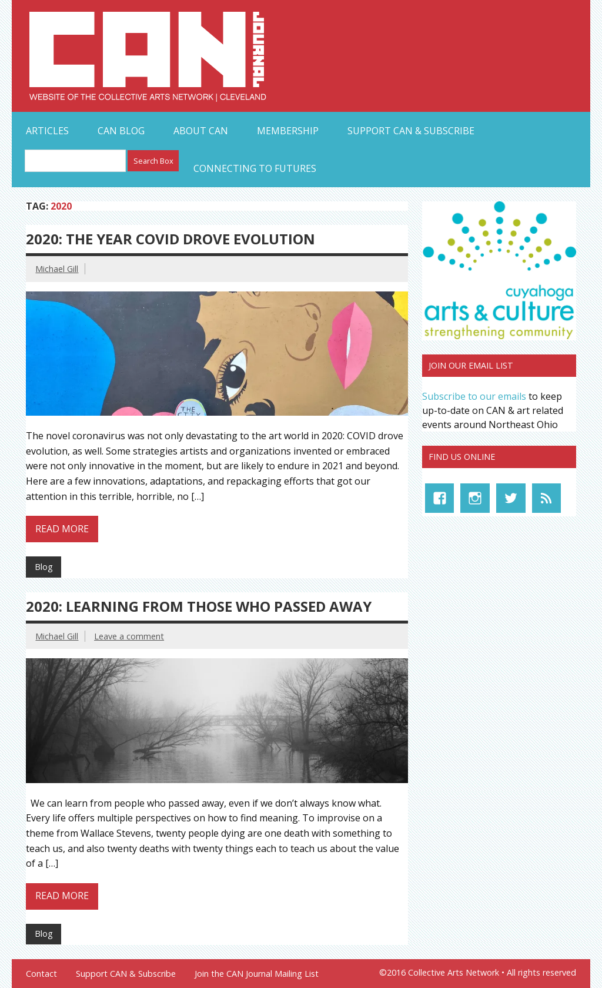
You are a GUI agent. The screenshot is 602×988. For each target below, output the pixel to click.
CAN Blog (121, 130)
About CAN (200, 130)
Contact (41, 974)
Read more (62, 528)
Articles (47, 130)
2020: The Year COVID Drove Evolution (170, 238)
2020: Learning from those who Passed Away (199, 606)
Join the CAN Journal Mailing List (257, 974)
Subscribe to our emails (474, 396)
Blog (44, 566)
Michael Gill (56, 268)
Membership (288, 130)
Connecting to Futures (254, 168)
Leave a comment (129, 636)
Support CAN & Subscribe (410, 130)
